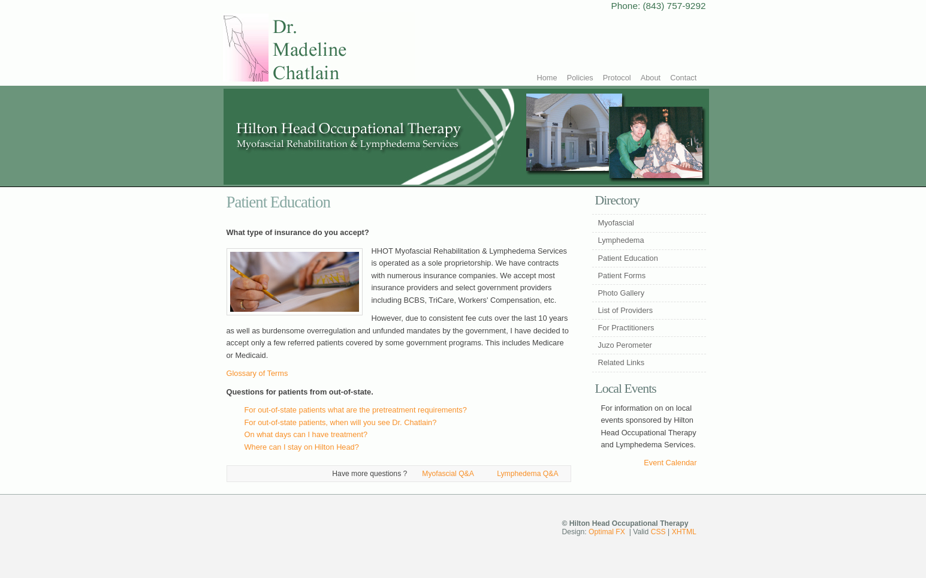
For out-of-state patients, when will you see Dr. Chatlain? (341, 422)
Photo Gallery (621, 292)
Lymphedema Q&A (527, 473)
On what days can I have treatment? (306, 434)
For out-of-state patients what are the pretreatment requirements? (356, 409)
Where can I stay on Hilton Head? (302, 446)
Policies (580, 77)
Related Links (621, 362)
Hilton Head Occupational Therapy (318, 49)
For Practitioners (626, 327)
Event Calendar (670, 462)
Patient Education (628, 258)
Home (547, 77)
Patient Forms (622, 275)
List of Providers (625, 310)
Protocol (617, 77)
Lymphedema (621, 240)
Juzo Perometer (625, 345)
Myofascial (616, 222)
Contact (683, 77)
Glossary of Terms (257, 373)
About (650, 77)
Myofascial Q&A (447, 473)
